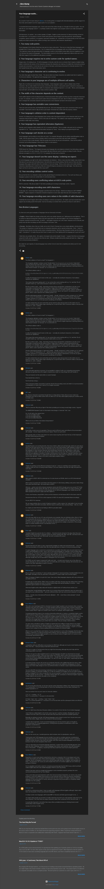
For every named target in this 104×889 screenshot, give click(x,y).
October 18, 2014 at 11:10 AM (33, 538)
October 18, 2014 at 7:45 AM (33, 400)
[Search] (87, 4)
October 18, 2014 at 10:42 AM (33, 458)
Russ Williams (29, 603)
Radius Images (55, 884)
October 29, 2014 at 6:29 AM (33, 727)
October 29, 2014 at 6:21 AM (33, 703)
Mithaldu (28, 368)
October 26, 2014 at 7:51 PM (33, 678)
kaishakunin (29, 683)
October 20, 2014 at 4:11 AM (33, 638)
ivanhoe (28, 443)
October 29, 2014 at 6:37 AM (33, 783)
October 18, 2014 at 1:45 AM (33, 363)
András (27, 257)
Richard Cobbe (29, 642)
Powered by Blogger (52, 881)
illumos (42, 21)
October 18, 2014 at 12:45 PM (33, 565)
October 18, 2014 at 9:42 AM (33, 438)
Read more (81, 836)
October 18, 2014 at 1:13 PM (33, 599)
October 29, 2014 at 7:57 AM (33, 806)
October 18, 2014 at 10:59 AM (33, 510)
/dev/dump (24, 4)
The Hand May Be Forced (27, 822)
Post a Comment (25, 810)
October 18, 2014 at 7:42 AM (33, 387)
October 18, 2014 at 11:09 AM (33, 526)
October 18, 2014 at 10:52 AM (33, 471)
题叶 (27, 392)
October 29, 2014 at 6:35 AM (33, 750)
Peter (27, 530)
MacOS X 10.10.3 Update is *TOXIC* (31, 841)
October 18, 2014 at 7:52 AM (33, 423)
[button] (84, 14)
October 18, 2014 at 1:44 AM (33, 308)
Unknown (28, 405)
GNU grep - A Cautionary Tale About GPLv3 (33, 860)
